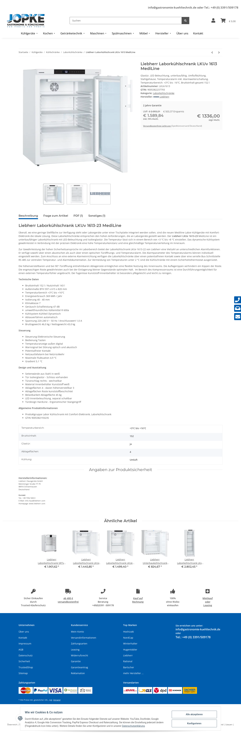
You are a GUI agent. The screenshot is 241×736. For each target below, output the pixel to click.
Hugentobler (130, 649)
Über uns (24, 631)
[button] (213, 20)
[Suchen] (126, 20)
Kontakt (23, 637)
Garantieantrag (79, 667)
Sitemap (23, 673)
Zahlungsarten (79, 643)
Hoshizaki (128, 631)
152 (132, 436)
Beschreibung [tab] (28, 215)
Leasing (75, 649)
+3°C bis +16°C (138, 428)
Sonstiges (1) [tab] (96, 215)
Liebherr (128, 655)
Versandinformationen (83, 637)
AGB (21, 649)
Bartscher (128, 667)
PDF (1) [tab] (78, 215)
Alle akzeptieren (193, 714)
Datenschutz (26, 655)
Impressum (25, 643)
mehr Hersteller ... (133, 673)
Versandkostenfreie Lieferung (157, 125)
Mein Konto (77, 631)
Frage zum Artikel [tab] (55, 215)
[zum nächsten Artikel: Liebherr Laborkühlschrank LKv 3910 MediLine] (219, 52)
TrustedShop (26, 667)
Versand (56, 700)
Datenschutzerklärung (134, 726)
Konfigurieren (193, 723)
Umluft (134, 459)
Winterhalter (130, 643)
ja (131, 444)
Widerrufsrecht (79, 655)
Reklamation (78, 673)
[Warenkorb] (228, 20)
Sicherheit (24, 661)
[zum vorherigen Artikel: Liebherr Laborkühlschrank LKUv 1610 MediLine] (212, 52)
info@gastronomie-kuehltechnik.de (172, 7)
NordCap (128, 637)
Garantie (76, 661)
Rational (127, 661)
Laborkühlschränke (163, 93)
